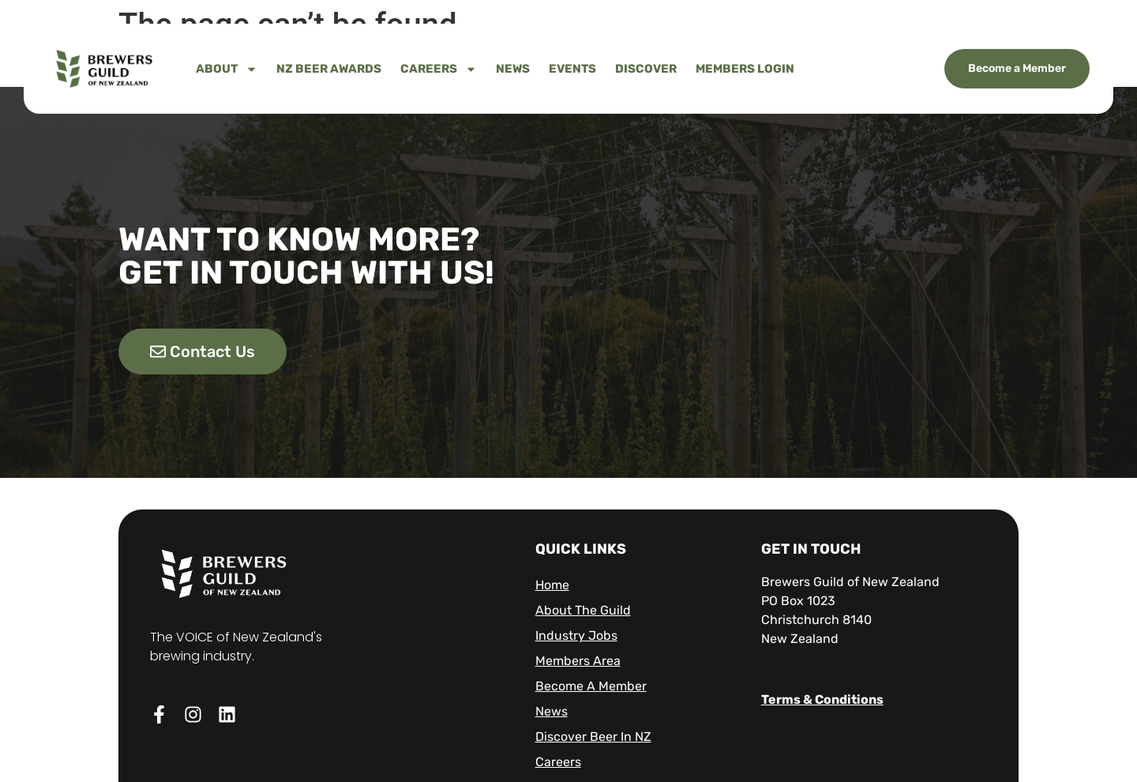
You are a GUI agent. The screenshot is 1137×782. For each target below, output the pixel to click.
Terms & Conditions (822, 699)
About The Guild (583, 610)
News (513, 69)
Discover (646, 69)
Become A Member (591, 686)
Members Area (578, 660)
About (226, 68)
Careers (438, 68)
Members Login (745, 69)
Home (552, 584)
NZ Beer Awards (328, 69)
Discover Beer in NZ (593, 736)
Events (572, 69)
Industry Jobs (576, 635)
